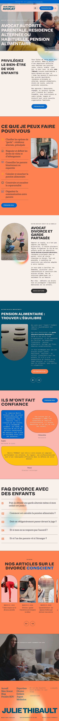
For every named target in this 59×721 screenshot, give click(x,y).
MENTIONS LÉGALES (8, 717)
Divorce (20, 691)
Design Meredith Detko (28, 717)
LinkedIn (54, 688)
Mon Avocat (7, 691)
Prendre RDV (7, 696)
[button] (36, 8)
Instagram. (39, 1)
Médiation (21, 699)
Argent (20, 696)
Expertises (22, 688)
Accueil (4, 688)
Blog (3, 694)
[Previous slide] (26, 623)
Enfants (20, 694)
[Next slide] (32, 623)
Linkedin (30, 1)
